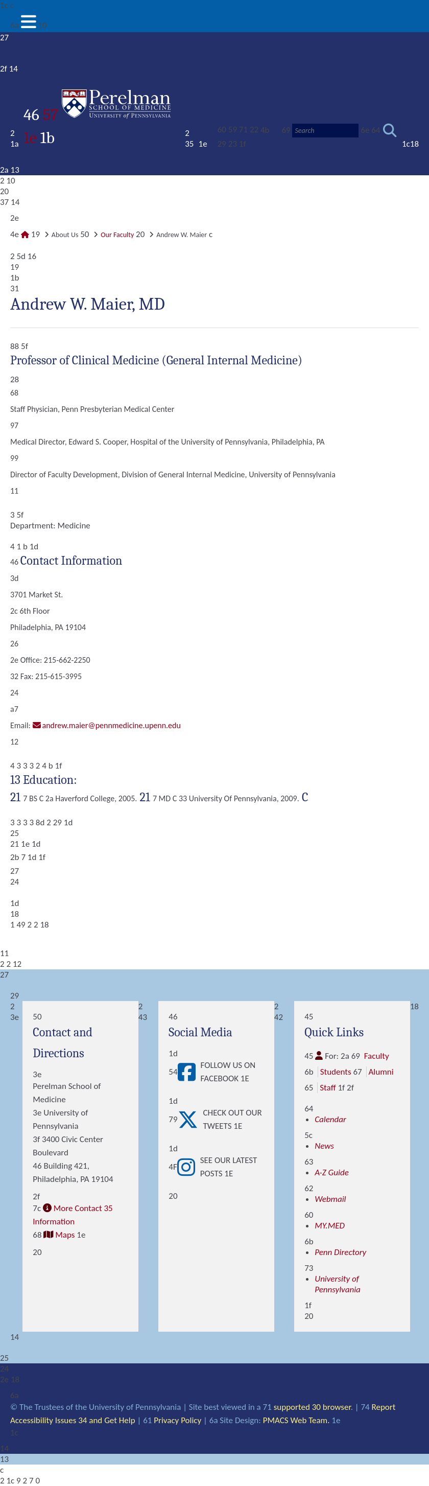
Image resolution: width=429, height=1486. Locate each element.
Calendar (330, 1119)
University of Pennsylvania (338, 1284)
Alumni (381, 1071)
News (324, 1146)
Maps (65, 1234)
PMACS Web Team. (296, 1420)
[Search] (325, 130)
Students (335, 1071)
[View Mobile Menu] (28, 25)
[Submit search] (390, 130)
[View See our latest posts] (188, 1167)
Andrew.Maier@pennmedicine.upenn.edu (111, 725)
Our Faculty (117, 234)
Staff (328, 1087)
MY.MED (330, 1225)
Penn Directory (340, 1252)
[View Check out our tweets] (190, 1119)
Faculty (376, 1056)
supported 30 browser (312, 1407)
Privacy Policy (177, 1420)
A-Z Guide (332, 1172)
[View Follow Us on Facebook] (189, 1072)
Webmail (330, 1199)
